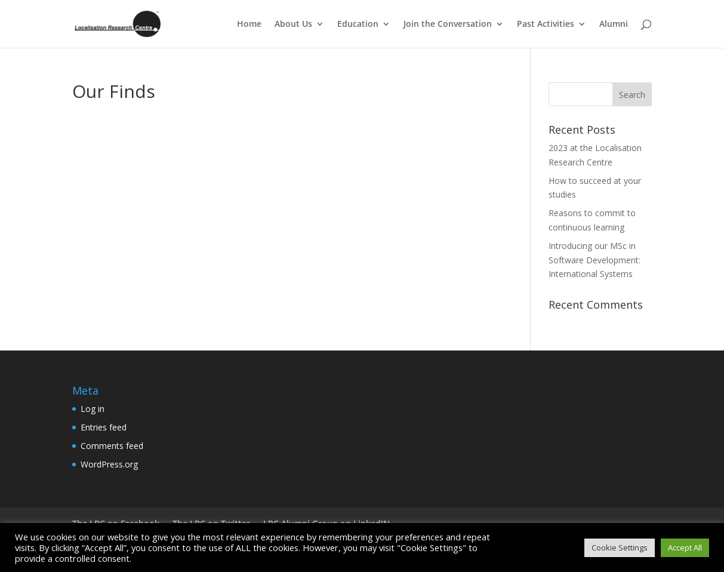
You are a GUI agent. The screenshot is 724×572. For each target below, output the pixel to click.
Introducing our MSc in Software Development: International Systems (594, 260)
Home (249, 24)
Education (357, 24)
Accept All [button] (685, 547)
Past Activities (545, 24)
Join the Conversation (447, 24)
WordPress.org (109, 464)
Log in (92, 408)
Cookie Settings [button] (619, 547)
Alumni (613, 24)
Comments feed (112, 445)
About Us (293, 24)
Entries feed (104, 427)
